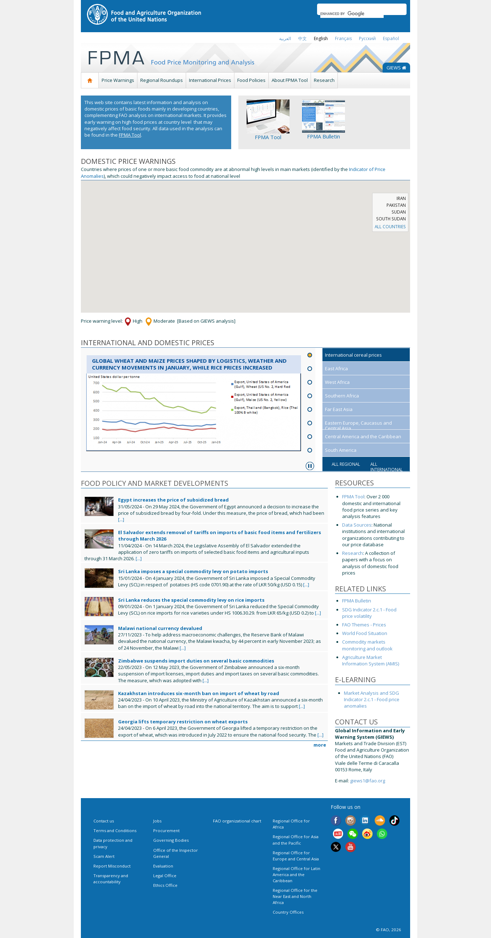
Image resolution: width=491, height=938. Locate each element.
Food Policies (251, 80)
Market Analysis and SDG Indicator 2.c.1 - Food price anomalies (371, 699)
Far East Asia (339, 409)
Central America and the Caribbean (363, 436)
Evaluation (163, 866)
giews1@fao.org (367, 780)
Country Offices (288, 912)
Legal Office (164, 875)
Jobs (157, 821)
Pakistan (396, 205)
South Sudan (391, 218)
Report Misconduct (112, 866)
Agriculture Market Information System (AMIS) (370, 660)
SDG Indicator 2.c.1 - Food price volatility (369, 612)
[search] (352, 13)
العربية (285, 38)
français (343, 38)
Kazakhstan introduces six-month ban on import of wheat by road (198, 693)
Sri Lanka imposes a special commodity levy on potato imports (193, 571)
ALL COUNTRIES (390, 226)
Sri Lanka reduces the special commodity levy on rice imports (191, 600)
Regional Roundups (161, 80)
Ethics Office (165, 885)
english (321, 38)
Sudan (399, 212)
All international (386, 466)
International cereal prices (353, 355)
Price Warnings (118, 80)
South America (340, 450)
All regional (346, 464)
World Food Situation (364, 633)
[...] (121, 519)
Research (324, 80)
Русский (367, 38)
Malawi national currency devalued (160, 628)
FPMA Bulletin (323, 136)
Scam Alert (104, 856)
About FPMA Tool (290, 80)
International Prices (210, 80)
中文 (302, 38)
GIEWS (396, 67)
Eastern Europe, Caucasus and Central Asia (358, 425)
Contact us (103, 821)
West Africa (337, 382)
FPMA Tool (130, 135)
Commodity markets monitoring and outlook (367, 645)
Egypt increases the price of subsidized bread (173, 500)
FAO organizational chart (237, 821)
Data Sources (356, 525)
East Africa (336, 368)
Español (391, 38)
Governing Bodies (171, 840)
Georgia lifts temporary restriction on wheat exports (183, 721)
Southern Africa (342, 395)
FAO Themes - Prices (364, 624)
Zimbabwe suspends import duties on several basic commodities (196, 661)
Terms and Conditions (114, 830)
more (319, 745)
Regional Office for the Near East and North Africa (295, 896)
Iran (401, 198)
